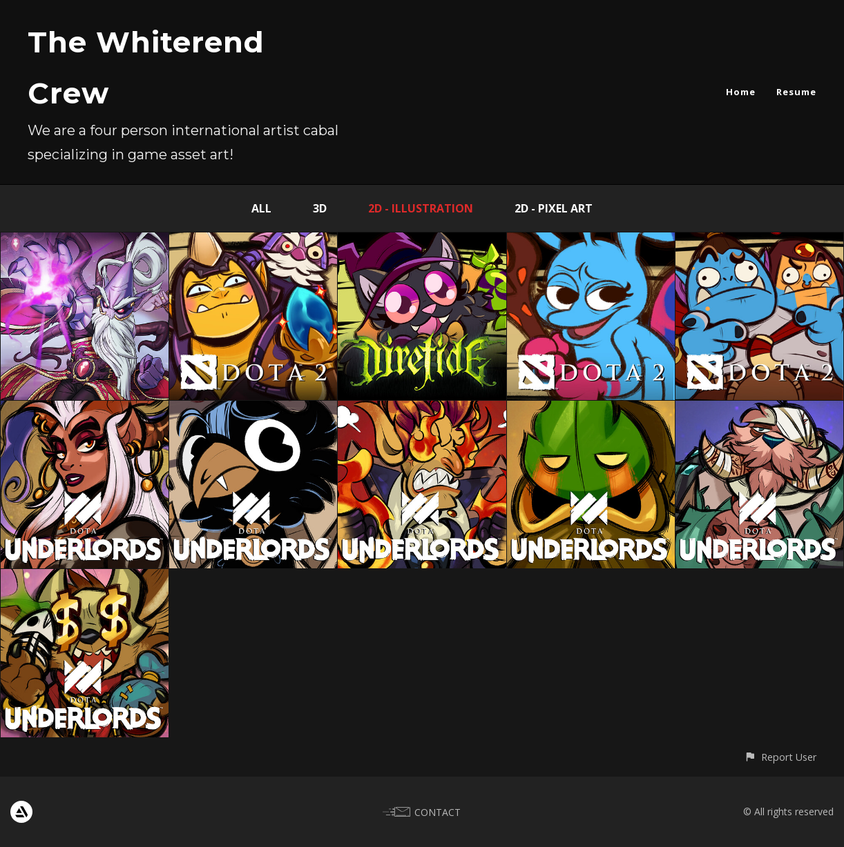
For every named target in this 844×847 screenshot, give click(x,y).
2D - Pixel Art (554, 208)
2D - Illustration (420, 208)
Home (741, 92)
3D (320, 208)
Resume (796, 92)
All (261, 208)
